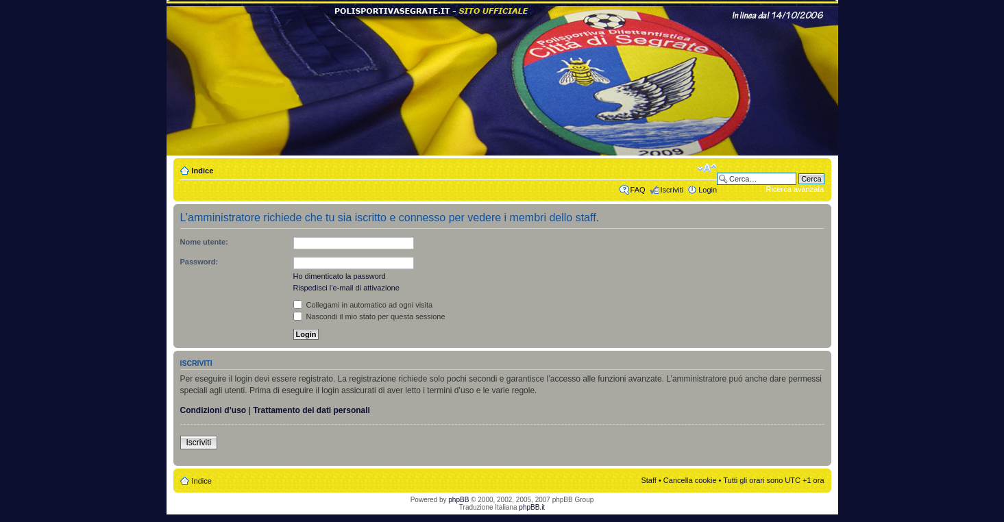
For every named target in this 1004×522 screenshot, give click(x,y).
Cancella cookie (690, 480)
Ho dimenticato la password (339, 276)
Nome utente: (204, 242)
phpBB (458, 500)
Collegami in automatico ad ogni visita (363, 305)
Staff (648, 480)
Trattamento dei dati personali (311, 410)
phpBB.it (532, 507)
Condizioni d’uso (213, 410)
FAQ (638, 190)
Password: (199, 262)
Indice (203, 170)
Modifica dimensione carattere (707, 168)
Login (707, 190)
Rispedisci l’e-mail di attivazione (346, 288)
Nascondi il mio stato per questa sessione (369, 316)
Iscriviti (672, 190)
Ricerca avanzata (795, 189)
